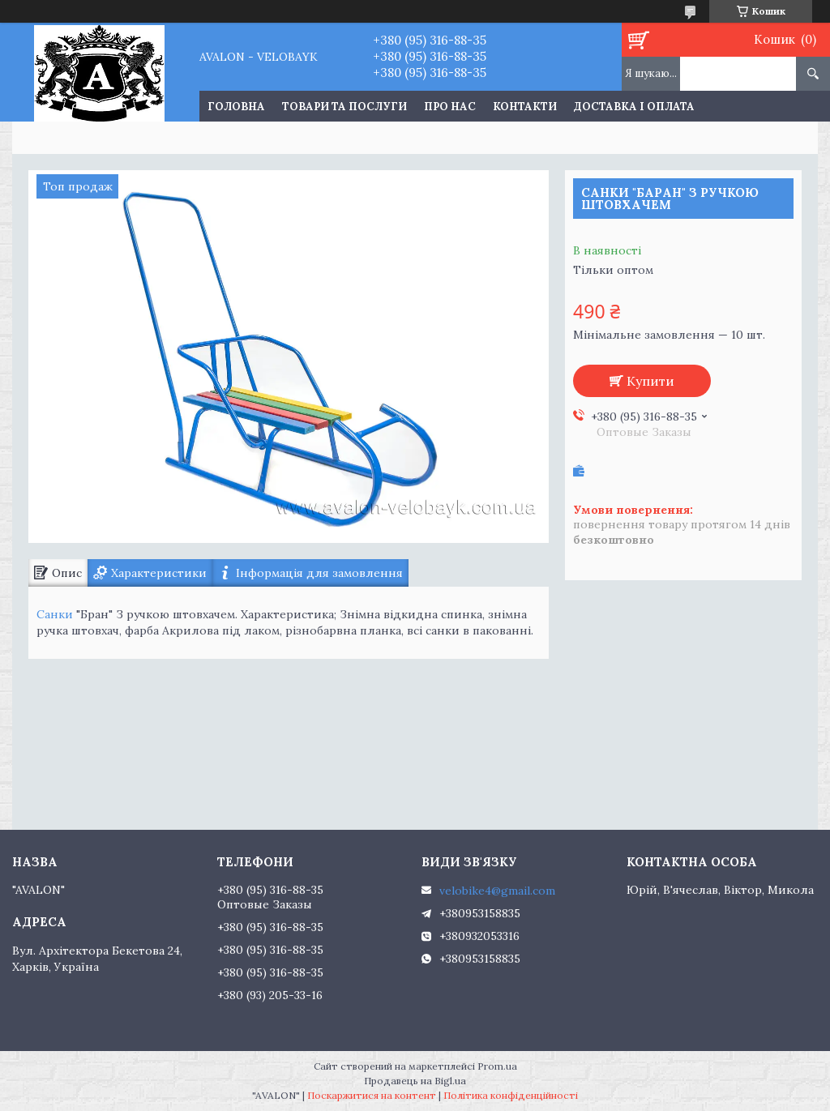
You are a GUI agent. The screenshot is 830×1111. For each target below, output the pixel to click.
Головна (236, 106)
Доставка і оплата (634, 106)
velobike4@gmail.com (497, 890)
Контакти (525, 106)
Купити (650, 381)
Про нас (450, 106)
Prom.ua (497, 1066)
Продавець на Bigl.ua (415, 1081)
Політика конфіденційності (510, 1095)
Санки (54, 614)
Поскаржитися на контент (371, 1095)
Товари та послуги (344, 106)
